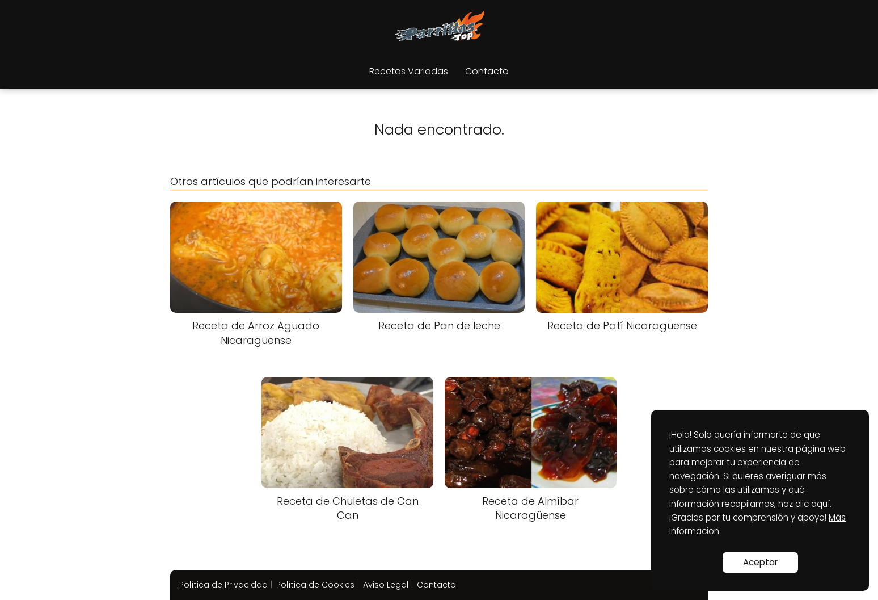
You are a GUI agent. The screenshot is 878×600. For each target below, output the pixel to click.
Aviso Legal (385, 584)
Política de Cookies (315, 584)
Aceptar (760, 562)
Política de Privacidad (223, 584)
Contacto (487, 71)
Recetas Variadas (408, 71)
